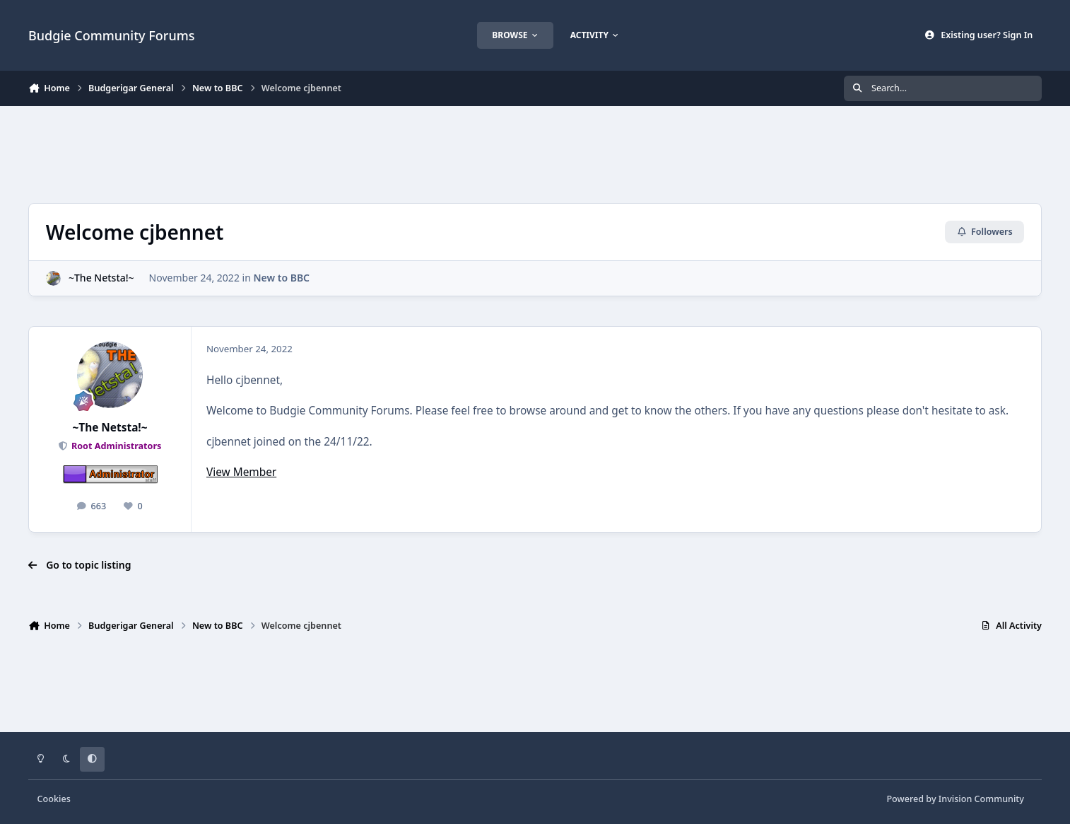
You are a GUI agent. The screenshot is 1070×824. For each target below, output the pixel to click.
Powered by (954, 799)
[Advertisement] (535, 153)
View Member (241, 472)
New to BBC (281, 277)
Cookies (54, 799)
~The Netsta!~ (101, 277)
